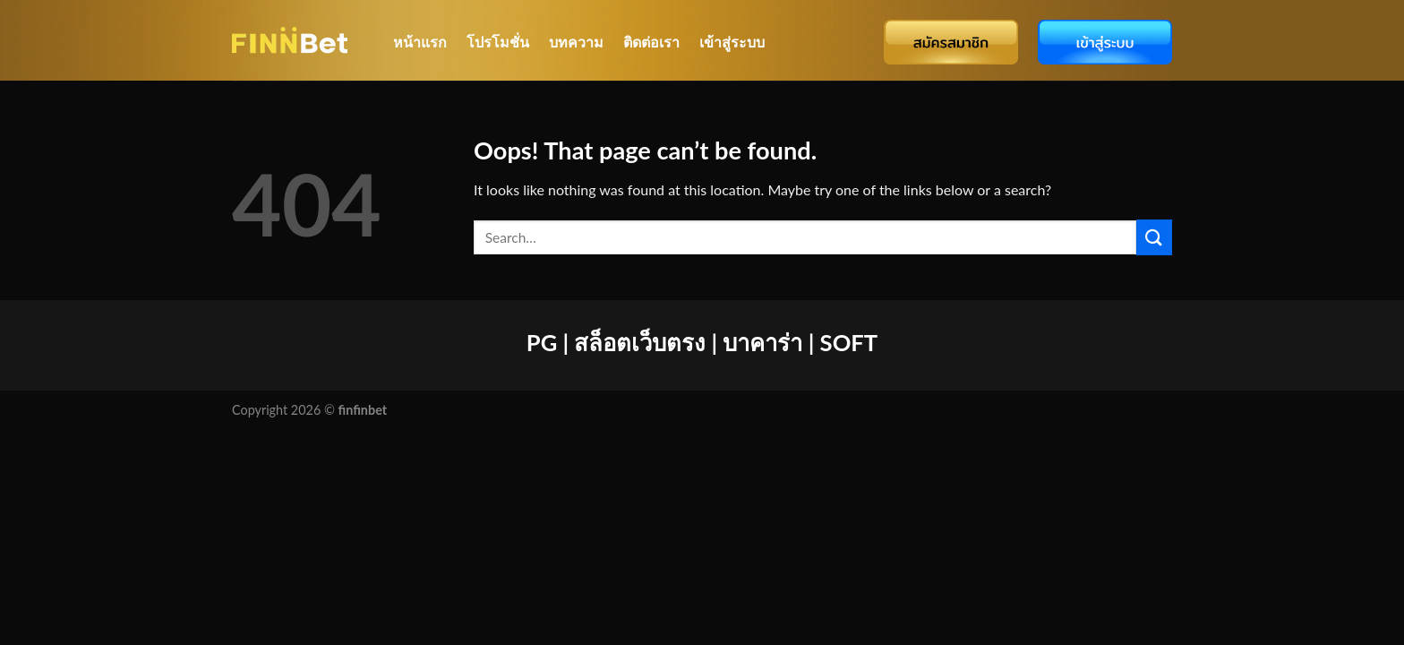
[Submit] (1154, 236)
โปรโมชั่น (498, 41)
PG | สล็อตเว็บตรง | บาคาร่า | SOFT (702, 342)
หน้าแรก (420, 41)
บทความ (576, 41)
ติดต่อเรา (651, 41)
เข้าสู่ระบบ (732, 41)
